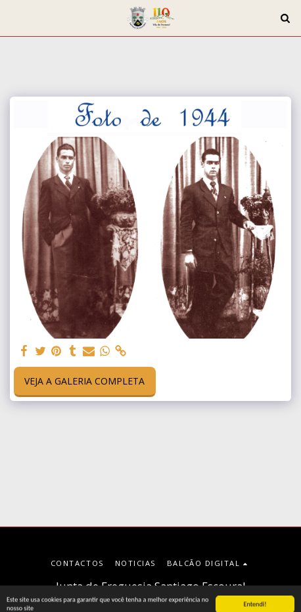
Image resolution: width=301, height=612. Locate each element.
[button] (14, 17)
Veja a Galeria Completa (84, 381)
